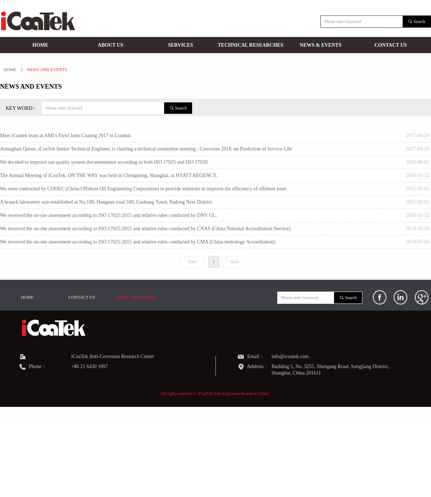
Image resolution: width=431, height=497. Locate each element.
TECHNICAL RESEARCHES (250, 45)
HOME (40, 45)
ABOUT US (110, 45)
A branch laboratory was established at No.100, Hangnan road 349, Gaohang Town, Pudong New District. (106, 202)
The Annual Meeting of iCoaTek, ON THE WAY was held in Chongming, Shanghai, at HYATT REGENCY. (108, 175)
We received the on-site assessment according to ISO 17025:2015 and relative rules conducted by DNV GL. (108, 215)
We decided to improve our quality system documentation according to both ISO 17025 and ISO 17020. (104, 162)
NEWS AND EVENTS (47, 69)
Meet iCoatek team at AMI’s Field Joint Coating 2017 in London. (66, 135)
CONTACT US (390, 45)
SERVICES (180, 45)
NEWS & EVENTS (321, 45)
